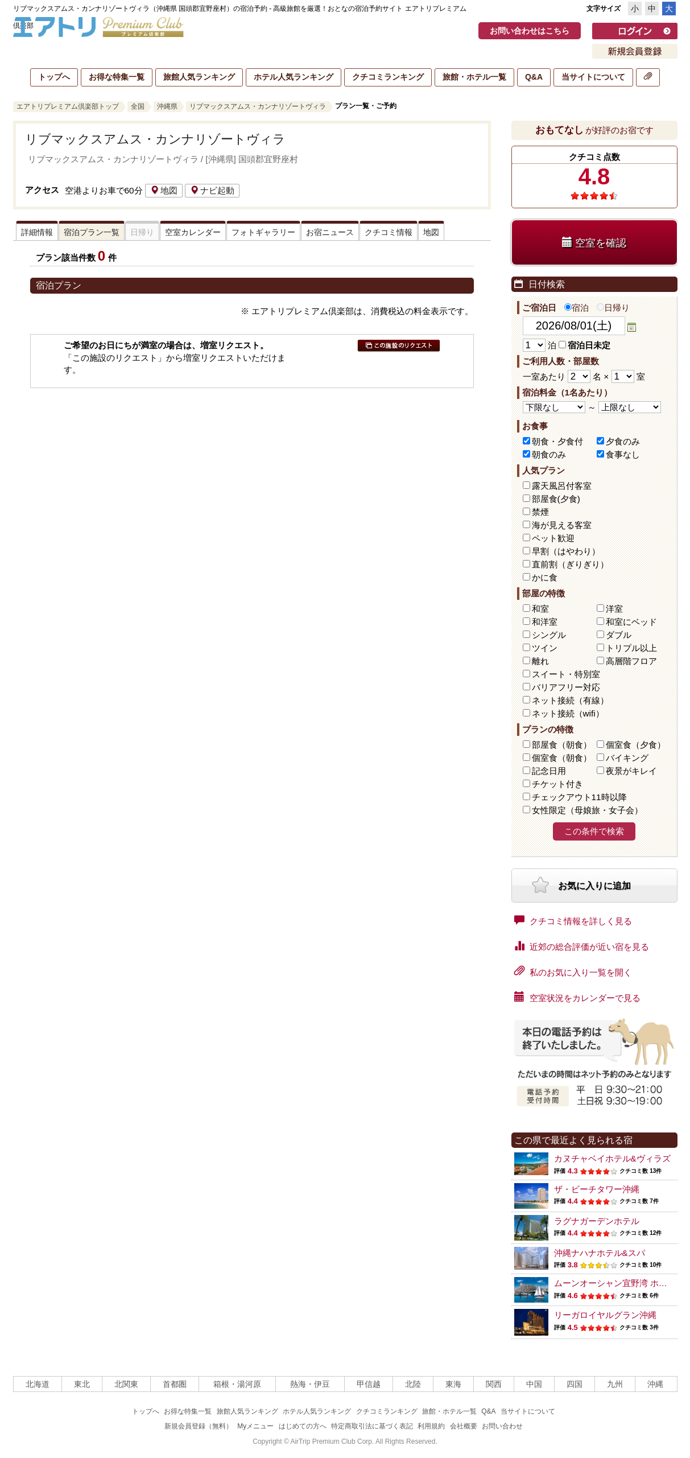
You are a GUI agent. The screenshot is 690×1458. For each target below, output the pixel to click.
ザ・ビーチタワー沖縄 (596, 1189)
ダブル (618, 635)
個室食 (636, 744)
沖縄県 (167, 106)
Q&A (534, 76)
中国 (534, 1384)
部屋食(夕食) (556, 499)
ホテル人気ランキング (293, 76)
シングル (549, 635)
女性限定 (587, 810)
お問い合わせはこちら (529, 30)
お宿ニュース (330, 232)
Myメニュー (255, 1426)
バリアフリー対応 (566, 687)
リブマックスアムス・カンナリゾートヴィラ (257, 106)
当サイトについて (593, 76)
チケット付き (557, 784)
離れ (540, 661)
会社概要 (463, 1426)
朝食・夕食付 (557, 441)
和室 (540, 608)
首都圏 (175, 1384)
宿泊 (576, 307)
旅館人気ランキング (199, 76)
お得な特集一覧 (116, 76)
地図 (163, 190)
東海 (453, 1384)
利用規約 (431, 1426)
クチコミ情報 (388, 232)
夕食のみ (623, 441)
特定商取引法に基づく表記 (372, 1426)
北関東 (126, 1384)
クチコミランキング (388, 76)
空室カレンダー (193, 232)
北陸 (413, 1384)
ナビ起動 (212, 190)
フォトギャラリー (263, 232)
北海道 (37, 1384)
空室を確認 (594, 243)
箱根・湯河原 (237, 1384)
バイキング (627, 758)
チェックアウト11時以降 (579, 797)
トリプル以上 (631, 648)
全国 (137, 106)
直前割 (570, 564)
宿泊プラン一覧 (91, 232)
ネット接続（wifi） (568, 713)
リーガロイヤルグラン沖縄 (605, 1315)
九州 (615, 1384)
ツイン (544, 648)
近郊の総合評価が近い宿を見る (581, 946)
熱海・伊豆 (310, 1384)
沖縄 (655, 1384)
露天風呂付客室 (562, 486)
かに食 (544, 577)
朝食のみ (549, 454)
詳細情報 (37, 232)
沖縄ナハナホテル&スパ (599, 1253)
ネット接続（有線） (570, 700)
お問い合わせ (502, 1426)
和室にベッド (631, 622)
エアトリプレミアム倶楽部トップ (67, 106)
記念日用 (549, 771)
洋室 (614, 608)
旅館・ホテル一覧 (474, 76)
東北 (82, 1384)
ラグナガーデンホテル (596, 1221)
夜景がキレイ (631, 771)
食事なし (623, 454)
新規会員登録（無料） (198, 1426)
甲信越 (369, 1384)
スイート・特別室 (566, 674)
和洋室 (544, 622)
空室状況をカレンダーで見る (577, 997)
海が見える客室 (562, 525)
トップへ (54, 76)
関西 (494, 1384)
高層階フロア (631, 661)
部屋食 (562, 744)
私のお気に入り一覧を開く (573, 971)
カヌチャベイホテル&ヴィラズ (612, 1158)
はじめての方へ (303, 1426)
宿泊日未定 (584, 345)
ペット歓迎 (553, 538)
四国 (574, 1384)
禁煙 (540, 512)
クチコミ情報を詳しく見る (573, 920)
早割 (566, 551)
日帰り (613, 307)
